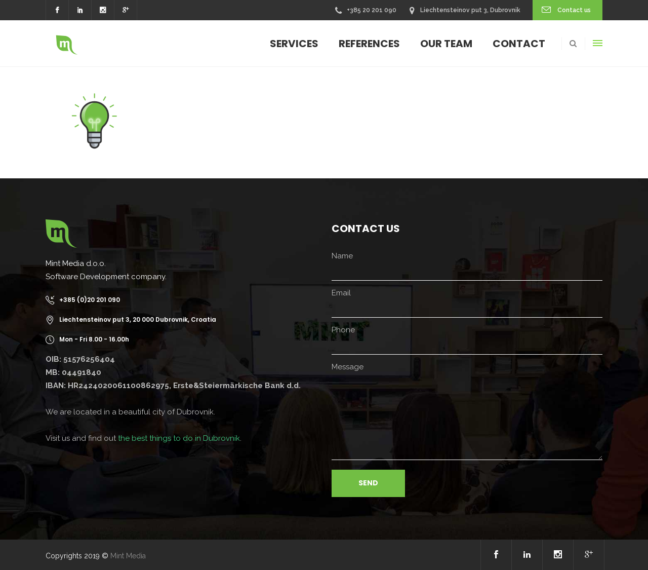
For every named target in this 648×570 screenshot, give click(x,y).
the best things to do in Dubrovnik (179, 438)
